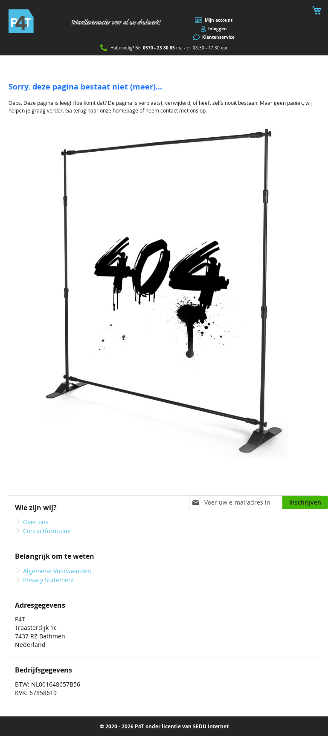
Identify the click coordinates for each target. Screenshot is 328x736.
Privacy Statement (48, 580)
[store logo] (86, 21)
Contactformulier (47, 531)
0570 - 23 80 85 (159, 48)
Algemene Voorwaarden (57, 571)
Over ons (36, 522)
